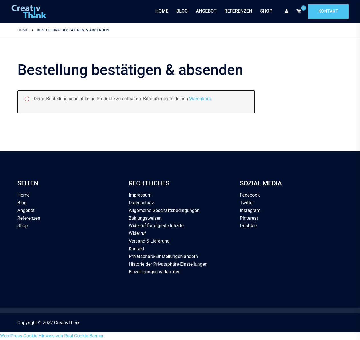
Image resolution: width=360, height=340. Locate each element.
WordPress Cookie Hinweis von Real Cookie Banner (52, 336)
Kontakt (328, 11)
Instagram (250, 210)
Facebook (250, 195)
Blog (182, 11)
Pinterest (249, 218)
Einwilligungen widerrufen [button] (155, 272)
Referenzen (238, 11)
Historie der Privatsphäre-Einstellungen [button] (168, 264)
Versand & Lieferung (149, 241)
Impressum (140, 195)
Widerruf (137, 233)
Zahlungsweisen (145, 218)
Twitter (247, 202)
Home (161, 11)
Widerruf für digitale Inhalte (156, 225)
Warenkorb (200, 98)
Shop (266, 11)
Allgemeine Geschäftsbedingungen (164, 210)
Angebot (206, 11)
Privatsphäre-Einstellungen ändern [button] (163, 256)
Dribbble (248, 225)
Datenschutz (141, 202)
